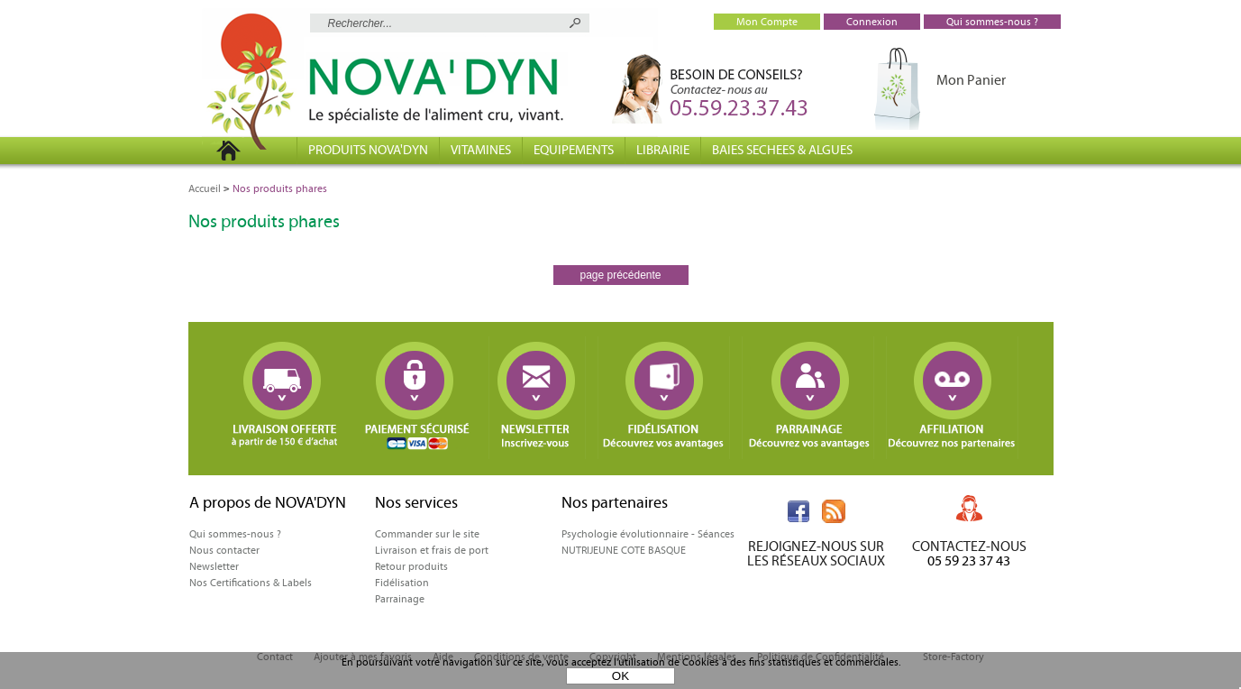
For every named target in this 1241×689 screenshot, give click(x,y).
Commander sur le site (427, 534)
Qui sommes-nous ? (235, 534)
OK (620, 676)
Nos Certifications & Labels (250, 582)
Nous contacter (224, 550)
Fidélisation (402, 582)
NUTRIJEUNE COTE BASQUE (623, 550)
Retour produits (411, 566)
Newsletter (214, 566)
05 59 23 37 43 (968, 560)
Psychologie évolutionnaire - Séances (648, 534)
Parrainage (399, 599)
